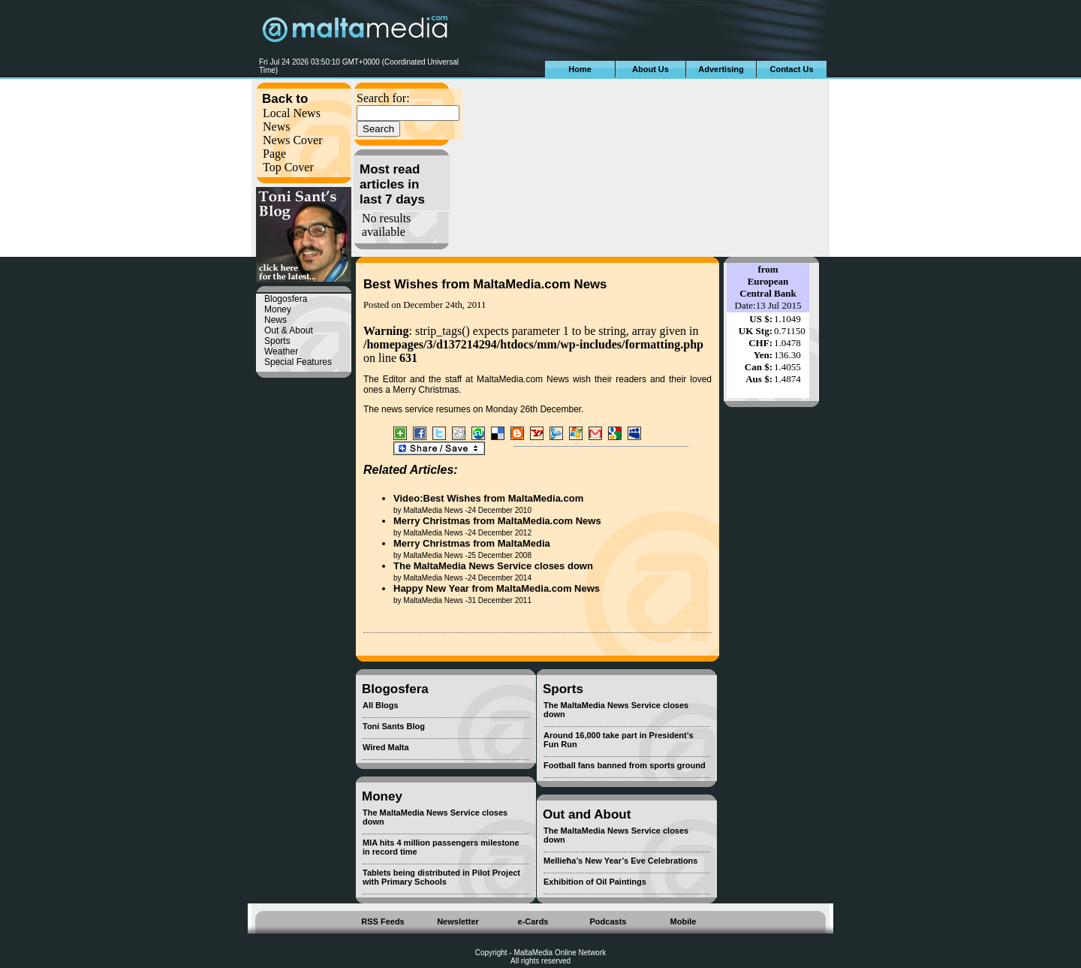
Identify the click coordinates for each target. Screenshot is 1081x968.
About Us (650, 69)
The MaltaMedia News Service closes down (493, 565)
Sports (277, 341)
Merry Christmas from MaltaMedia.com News (497, 520)
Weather (281, 351)
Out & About (288, 330)
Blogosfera (285, 299)
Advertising (721, 69)
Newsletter (458, 921)
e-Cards (533, 921)
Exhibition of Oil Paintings (595, 881)
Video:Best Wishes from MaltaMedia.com (488, 498)
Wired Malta (386, 747)
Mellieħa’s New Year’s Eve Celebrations (620, 860)
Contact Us (791, 69)
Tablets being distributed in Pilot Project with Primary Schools (441, 877)
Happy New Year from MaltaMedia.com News (496, 588)
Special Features (298, 362)
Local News (292, 113)
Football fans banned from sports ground (625, 765)
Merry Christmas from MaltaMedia (471, 543)
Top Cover (288, 167)
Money (277, 309)
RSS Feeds (382, 921)
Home (580, 69)
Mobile (683, 921)
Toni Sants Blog (394, 726)
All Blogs (381, 705)
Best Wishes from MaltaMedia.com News (485, 284)
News (276, 126)
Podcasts (608, 921)
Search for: (383, 98)
